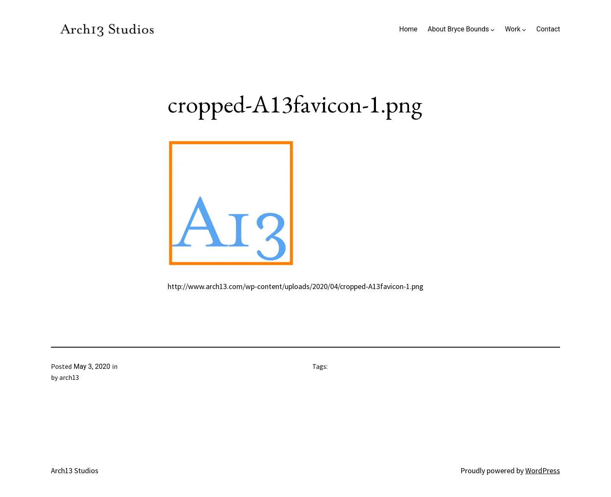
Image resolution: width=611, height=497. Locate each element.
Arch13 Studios (74, 470)
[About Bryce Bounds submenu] (492, 29)
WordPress (542, 470)
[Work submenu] (524, 29)
